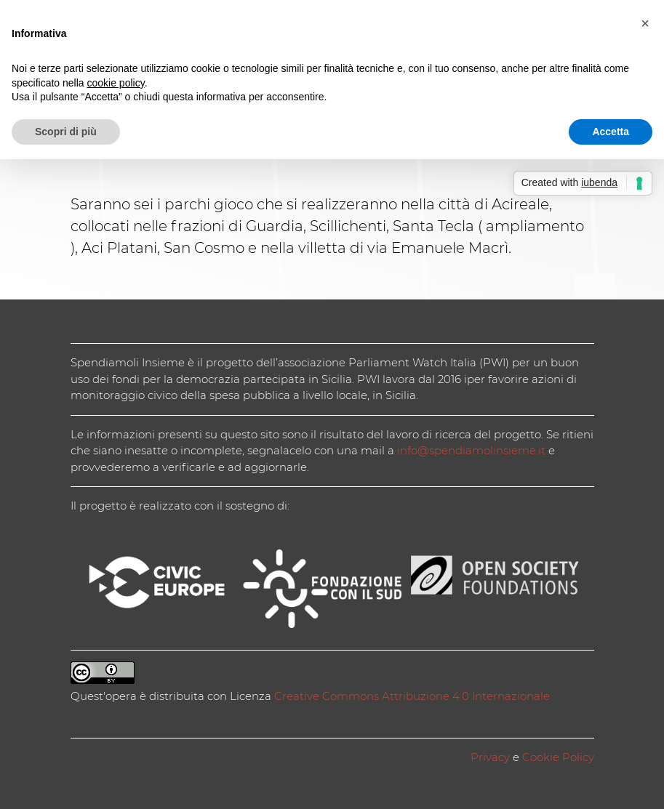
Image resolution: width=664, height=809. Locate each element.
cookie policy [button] (116, 83)
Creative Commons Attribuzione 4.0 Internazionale (412, 696)
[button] (645, 23)
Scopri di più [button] (66, 131)
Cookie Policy (558, 757)
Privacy (490, 757)
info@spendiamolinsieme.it (471, 450)
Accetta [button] (610, 131)
